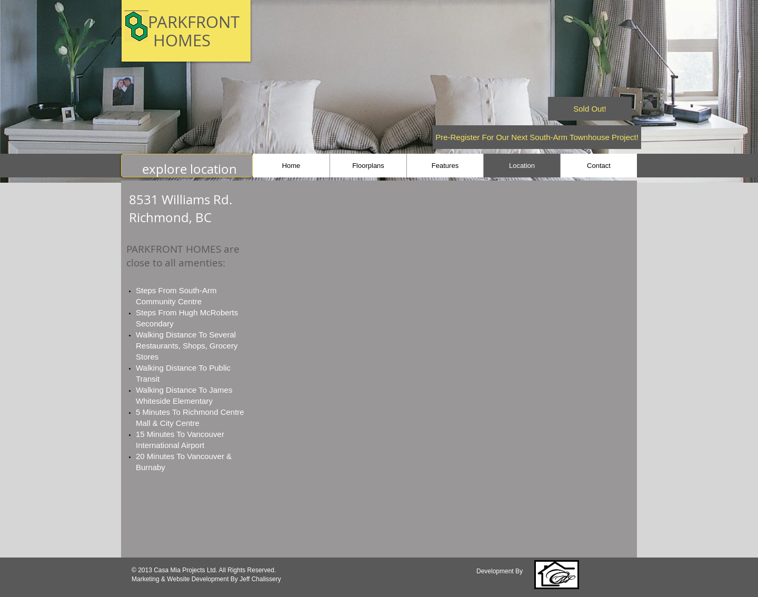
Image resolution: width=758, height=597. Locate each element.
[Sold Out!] (590, 109)
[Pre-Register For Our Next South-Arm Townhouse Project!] (537, 137)
